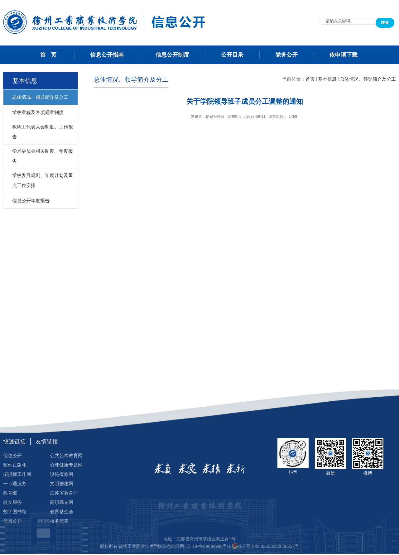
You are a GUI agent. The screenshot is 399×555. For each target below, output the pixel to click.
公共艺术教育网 (66, 455)
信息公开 (12, 455)
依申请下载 (343, 55)
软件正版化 (14, 464)
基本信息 (327, 79)
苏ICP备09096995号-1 (209, 546)
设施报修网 (61, 474)
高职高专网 (61, 502)
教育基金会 (61, 511)
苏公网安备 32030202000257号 (268, 546)
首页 (310, 79)
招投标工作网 (17, 474)
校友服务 (12, 502)
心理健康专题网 (66, 464)
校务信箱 (59, 521)
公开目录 (232, 55)
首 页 (49, 55)
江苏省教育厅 (64, 492)
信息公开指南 (107, 55)
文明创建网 (61, 483)
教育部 (10, 492)
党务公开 (286, 55)
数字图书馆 (14, 511)
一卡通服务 (14, 483)
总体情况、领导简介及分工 (368, 79)
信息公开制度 (172, 55)
